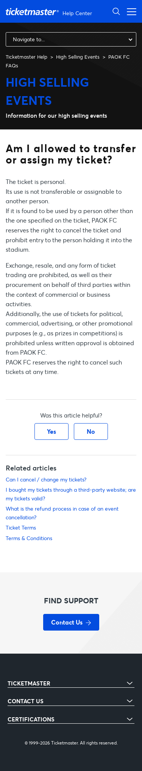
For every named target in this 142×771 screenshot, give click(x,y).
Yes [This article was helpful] (51, 431)
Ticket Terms (21, 527)
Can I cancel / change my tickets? (46, 479)
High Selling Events (78, 56)
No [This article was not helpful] (91, 431)
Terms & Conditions (29, 538)
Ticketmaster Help (26, 56)
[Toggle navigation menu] (129, 11)
